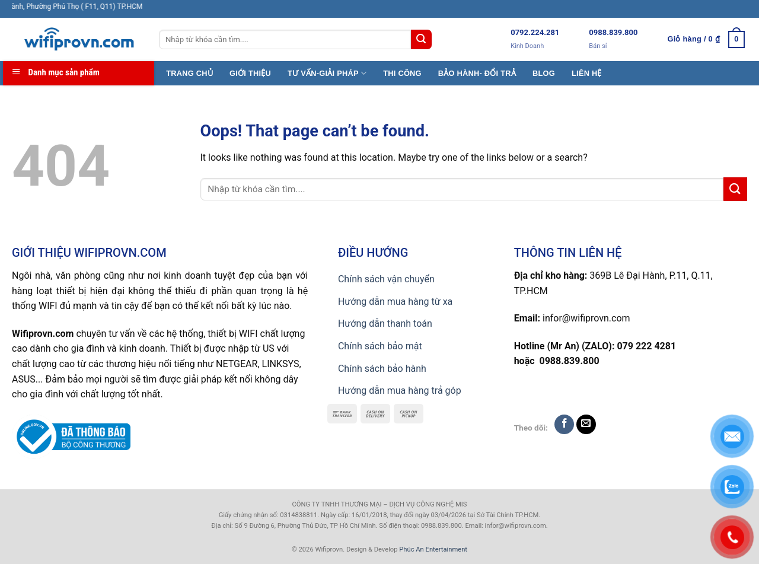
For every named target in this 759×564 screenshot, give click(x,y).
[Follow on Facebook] (564, 424)
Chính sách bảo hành (382, 368)
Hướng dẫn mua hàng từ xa (395, 301)
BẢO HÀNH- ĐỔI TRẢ (477, 73)
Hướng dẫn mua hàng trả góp (399, 390)
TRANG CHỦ (189, 73)
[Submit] (421, 40)
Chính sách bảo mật (380, 346)
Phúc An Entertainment (433, 549)
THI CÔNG (402, 73)
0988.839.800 (613, 32)
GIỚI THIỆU (250, 73)
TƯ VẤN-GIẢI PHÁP (327, 73)
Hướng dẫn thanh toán (385, 323)
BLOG (543, 73)
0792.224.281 (535, 32)
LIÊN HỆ (587, 73)
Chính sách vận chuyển (386, 279)
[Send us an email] (586, 424)
